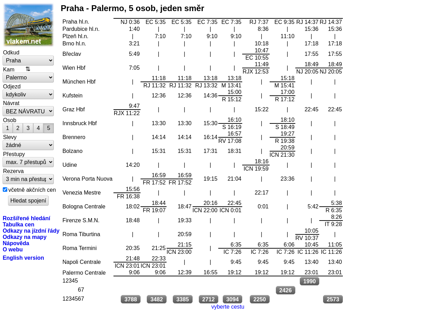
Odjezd (12, 86)
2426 (285, 290)
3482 (156, 299)
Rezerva (13, 171)
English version (23, 258)
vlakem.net (28, 25)
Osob (9, 120)
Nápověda (16, 243)
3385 (182, 299)
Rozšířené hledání (26, 218)
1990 (309, 281)
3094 (232, 299)
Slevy (10, 137)
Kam (9, 69)
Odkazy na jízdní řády (31, 230)
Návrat (11, 103)
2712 (208, 299)
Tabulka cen (18, 224)
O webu (13, 249)
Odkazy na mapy (24, 237)
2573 (333, 299)
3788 (131, 299)
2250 (259, 299)
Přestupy (14, 154)
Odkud (11, 52)
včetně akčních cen (32, 190)
